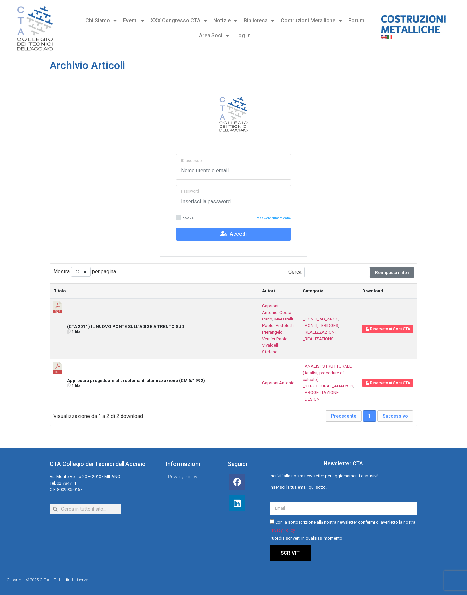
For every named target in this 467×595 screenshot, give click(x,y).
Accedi (233, 234)
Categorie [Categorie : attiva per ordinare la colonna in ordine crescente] (313, 290)
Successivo (395, 416)
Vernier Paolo (275, 338)
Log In (243, 36)
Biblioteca (259, 21)
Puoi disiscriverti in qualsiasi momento (306, 538)
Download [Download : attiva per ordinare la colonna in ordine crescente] (372, 290)
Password (190, 191)
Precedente (343, 416)
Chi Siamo (101, 21)
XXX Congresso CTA (179, 21)
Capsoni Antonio (278, 382)
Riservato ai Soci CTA (388, 329)
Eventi (133, 21)
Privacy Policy (282, 530)
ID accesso (191, 161)
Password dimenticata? (273, 218)
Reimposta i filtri (392, 272)
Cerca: (329, 272)
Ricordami (187, 218)
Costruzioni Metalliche (311, 21)
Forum (356, 20)
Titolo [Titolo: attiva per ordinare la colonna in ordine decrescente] (60, 290)
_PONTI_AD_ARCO (320, 319)
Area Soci (214, 36)
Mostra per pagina (84, 272)
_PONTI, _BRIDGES (320, 325)
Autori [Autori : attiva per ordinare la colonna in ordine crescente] (268, 290)
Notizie (225, 21)
